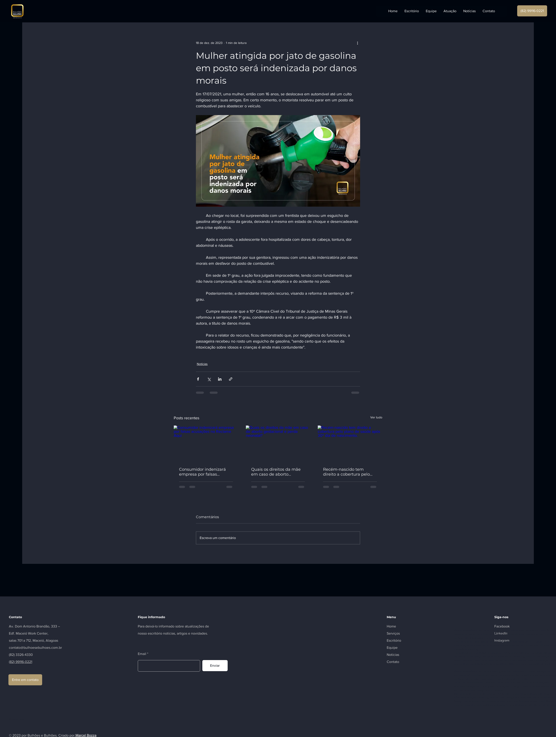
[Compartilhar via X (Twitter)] (209, 379)
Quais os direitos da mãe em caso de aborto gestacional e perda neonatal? (276, 472)
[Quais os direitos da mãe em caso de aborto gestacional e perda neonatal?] (278, 443)
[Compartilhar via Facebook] (198, 379)
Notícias (202, 364)
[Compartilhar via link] (231, 379)
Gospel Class (471, 641)
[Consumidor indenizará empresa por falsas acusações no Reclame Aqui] (206, 443)
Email (142, 654)
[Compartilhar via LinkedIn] (220, 379)
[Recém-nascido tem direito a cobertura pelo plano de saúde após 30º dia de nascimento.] (350, 443)
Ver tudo (376, 417)
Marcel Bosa (461, 630)
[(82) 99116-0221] (532, 10)
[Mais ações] (357, 42)
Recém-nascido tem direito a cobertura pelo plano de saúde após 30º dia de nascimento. (347, 472)
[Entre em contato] (25, 679)
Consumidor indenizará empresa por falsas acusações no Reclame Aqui (202, 472)
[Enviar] (215, 665)
